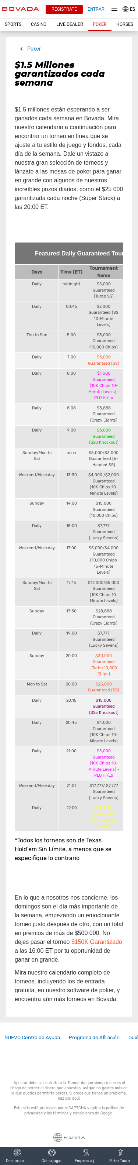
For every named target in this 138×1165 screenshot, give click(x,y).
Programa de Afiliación (94, 1037)
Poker (100, 24)
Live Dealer (69, 24)
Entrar (96, 9)
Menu (114, 9)
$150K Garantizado (96, 942)
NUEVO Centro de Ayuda (32, 1037)
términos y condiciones (73, 1113)
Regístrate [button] (64, 9)
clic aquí (72, 1098)
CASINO (38, 24)
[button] (13, 24)
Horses (124, 24)
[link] (32, 1037)
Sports (13, 24)
